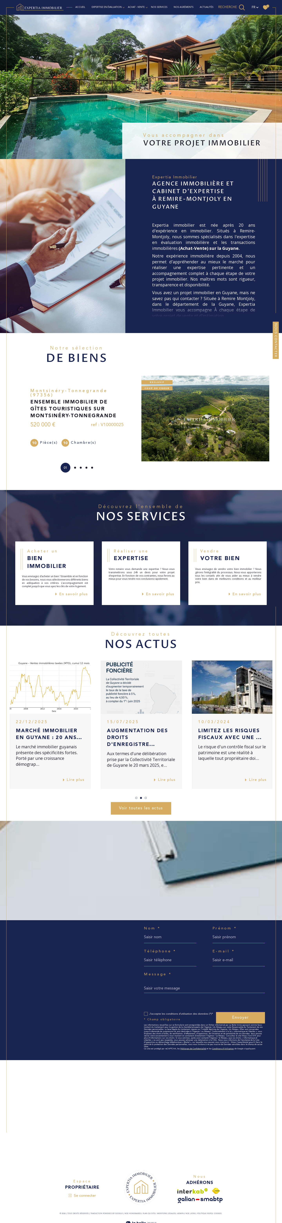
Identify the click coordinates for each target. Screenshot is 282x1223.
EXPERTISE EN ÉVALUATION (107, 7)
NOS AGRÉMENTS (183, 7)
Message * (158, 974)
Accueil (80, 7)
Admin (180, 1213)
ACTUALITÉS (206, 7)
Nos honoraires (133, 1213)
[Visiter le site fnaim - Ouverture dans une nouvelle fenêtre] (216, 1191)
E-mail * (223, 951)
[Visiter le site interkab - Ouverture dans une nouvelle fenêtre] (192, 1191)
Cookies (218, 1213)
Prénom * (224, 928)
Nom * (152, 928)
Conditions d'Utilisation (223, 1049)
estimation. (214, 316)
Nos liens (190, 1213)
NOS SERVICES (159, 7)
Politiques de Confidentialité (193, 1049)
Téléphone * (160, 951)
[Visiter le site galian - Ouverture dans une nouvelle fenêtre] (200, 1199)
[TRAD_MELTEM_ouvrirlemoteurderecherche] (231, 7)
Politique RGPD (204, 1213)
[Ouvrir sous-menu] (123, 7)
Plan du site (149, 1213)
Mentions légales (166, 1213)
